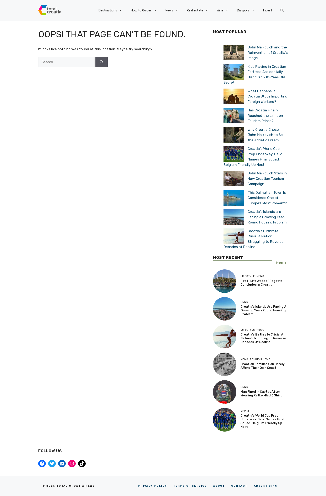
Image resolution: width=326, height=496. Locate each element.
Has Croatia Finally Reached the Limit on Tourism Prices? (265, 115)
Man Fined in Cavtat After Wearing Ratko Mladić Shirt (261, 393)
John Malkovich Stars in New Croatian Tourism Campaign (267, 178)
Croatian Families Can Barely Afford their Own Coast (263, 366)
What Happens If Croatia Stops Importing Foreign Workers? (267, 96)
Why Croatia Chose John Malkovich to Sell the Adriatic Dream (266, 134)
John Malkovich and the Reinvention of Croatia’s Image (268, 52)
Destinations (112, 10)
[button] (282, 10)
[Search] (101, 62)
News (174, 10)
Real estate (199, 10)
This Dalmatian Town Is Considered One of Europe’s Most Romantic (268, 197)
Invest (267, 10)
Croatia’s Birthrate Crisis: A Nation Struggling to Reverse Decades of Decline (263, 338)
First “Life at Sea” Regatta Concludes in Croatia (262, 282)
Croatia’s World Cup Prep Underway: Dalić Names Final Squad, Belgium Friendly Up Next (262, 421)
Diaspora (248, 10)
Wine (225, 10)
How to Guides (146, 10)
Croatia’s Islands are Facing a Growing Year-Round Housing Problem (267, 217)
